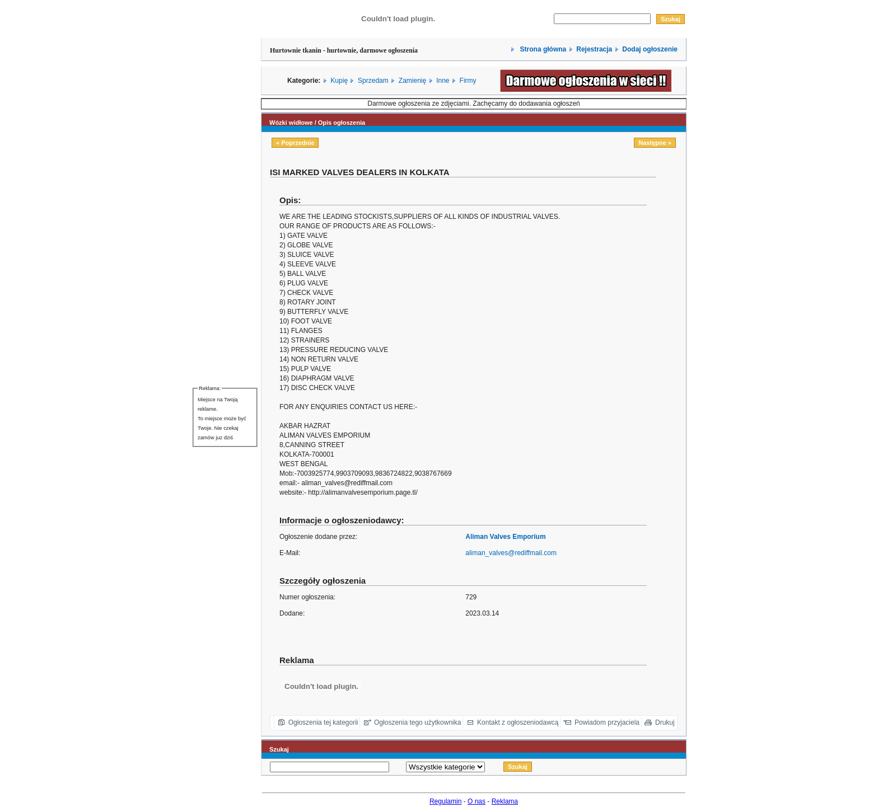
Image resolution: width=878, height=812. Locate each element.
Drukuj (665, 722)
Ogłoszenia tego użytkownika (417, 722)
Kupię (339, 81)
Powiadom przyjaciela (607, 722)
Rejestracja (594, 49)
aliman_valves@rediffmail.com (511, 553)
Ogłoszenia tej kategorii (323, 722)
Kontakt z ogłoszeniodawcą (517, 722)
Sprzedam (373, 81)
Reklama (505, 801)
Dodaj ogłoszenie (650, 49)
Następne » (654, 142)
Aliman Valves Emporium (505, 537)
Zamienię (412, 81)
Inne (442, 81)
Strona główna (542, 49)
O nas (476, 801)
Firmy (468, 81)
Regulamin (445, 801)
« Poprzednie (295, 142)
